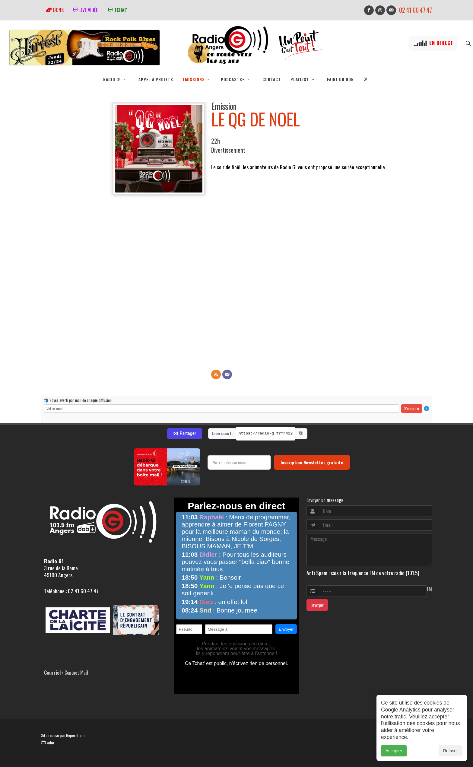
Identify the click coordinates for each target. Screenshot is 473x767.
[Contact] (227, 375)
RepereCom (75, 735)
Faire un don (340, 79)
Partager (184, 433)
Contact (271, 79)
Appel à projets (155, 79)
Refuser (450, 750)
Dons (55, 10)
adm (47, 742)
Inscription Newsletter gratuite (312, 462)
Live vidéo (86, 10)
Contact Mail (76, 672)
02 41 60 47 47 (415, 10)
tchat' (117, 10)
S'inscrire (411, 409)
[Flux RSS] (216, 375)
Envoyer (317, 605)
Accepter (394, 750)
